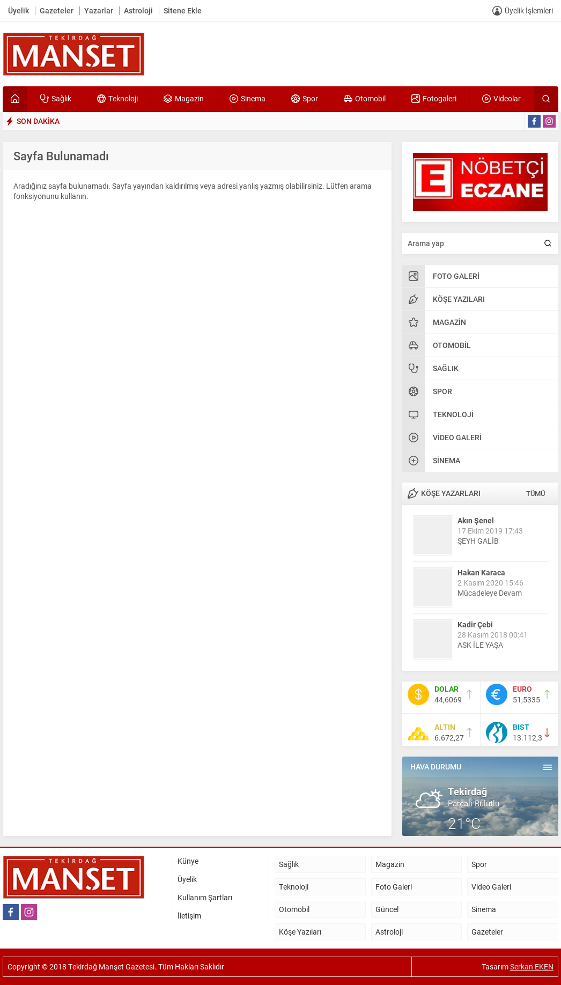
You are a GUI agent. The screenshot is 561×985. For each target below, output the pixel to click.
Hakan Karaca (481, 572)
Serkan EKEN (531, 966)
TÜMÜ (535, 493)
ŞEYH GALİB (478, 541)
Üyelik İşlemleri (529, 10)
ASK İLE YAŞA (480, 645)
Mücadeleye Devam (489, 593)
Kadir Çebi (475, 624)
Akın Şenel (475, 520)
